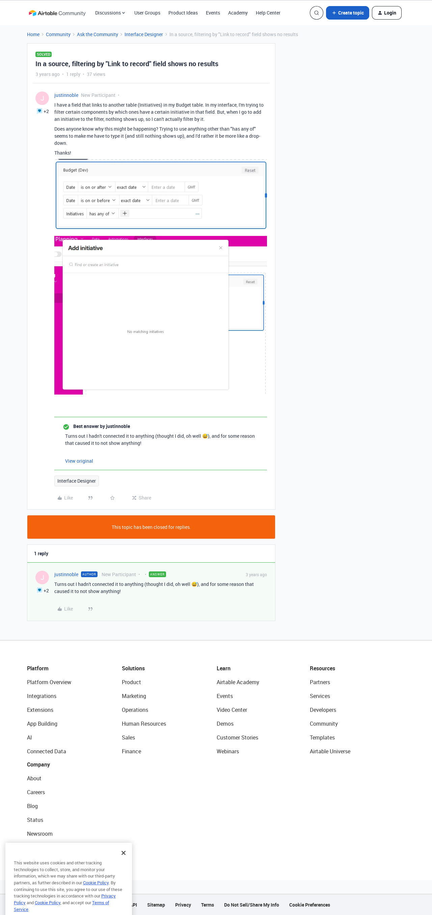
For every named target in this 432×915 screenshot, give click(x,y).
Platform (38, 668)
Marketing (134, 696)
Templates (322, 737)
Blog (32, 806)
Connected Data (46, 751)
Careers (36, 792)
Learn (224, 668)
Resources (322, 668)
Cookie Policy (96, 893)
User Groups (147, 12)
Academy (238, 12)
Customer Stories (237, 737)
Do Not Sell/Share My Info (251, 904)
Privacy (183, 904)
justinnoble (66, 95)
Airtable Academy (238, 682)
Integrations (41, 696)
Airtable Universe (330, 751)
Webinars (228, 751)
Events (213, 12)
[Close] (123, 863)
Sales (128, 737)
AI (29, 737)
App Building (42, 723)
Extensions (40, 710)
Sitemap (156, 904)
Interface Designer (144, 34)
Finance (131, 751)
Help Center (268, 12)
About (34, 778)
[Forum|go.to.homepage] (57, 13)
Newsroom (40, 833)
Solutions (133, 668)
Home (33, 34)
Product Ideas (183, 12)
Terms (207, 904)
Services (320, 696)
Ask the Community (97, 34)
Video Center (232, 710)
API (133, 904)
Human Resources (144, 723)
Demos (225, 723)
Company (38, 764)
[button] (347, 13)
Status (35, 820)
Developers (323, 710)
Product (131, 682)
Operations (135, 710)
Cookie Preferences (309, 904)
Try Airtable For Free (51, 847)
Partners (320, 682)
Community (58, 34)
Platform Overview (49, 682)
